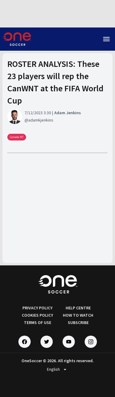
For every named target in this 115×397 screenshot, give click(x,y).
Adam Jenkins (67, 112)
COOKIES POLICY (37, 315)
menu (106, 39)
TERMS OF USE (37, 322)
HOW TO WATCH (78, 315)
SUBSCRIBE (78, 322)
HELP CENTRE (78, 308)
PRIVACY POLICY (37, 308)
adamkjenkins (40, 120)
